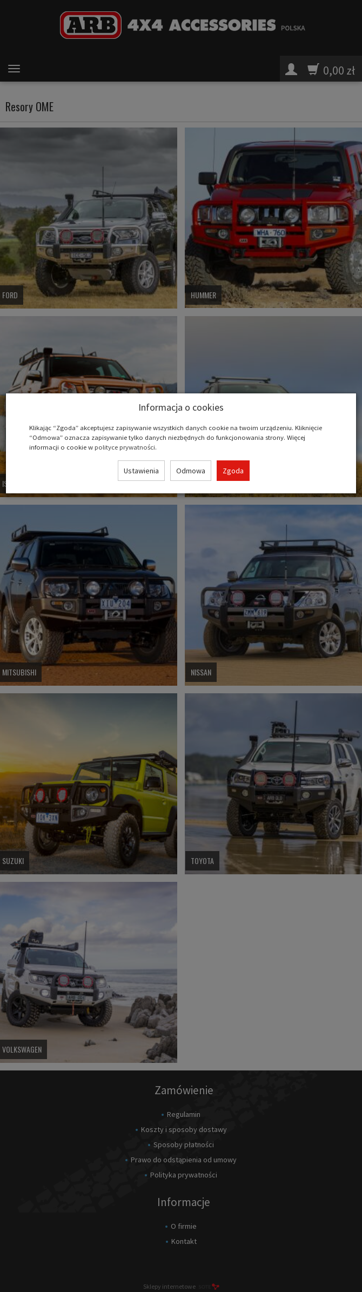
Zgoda (233, 471)
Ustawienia (141, 471)
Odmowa (190, 471)
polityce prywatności (125, 447)
